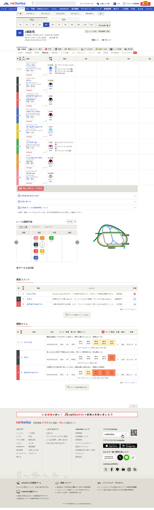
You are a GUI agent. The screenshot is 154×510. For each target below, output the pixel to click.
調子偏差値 (115, 53)
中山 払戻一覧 (103, 25)
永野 (50, 117)
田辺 (50, 102)
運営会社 (78, 457)
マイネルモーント (85, 348)
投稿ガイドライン (82, 447)
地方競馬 (74, 9)
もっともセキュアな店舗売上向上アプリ (118, 487)
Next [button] (77, 242)
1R (20, 25)
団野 (50, 71)
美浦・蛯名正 (30, 86)
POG (133, 9)
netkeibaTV (64, 9)
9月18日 (60, 14)
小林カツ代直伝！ (69, 492)
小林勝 (50, 148)
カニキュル (30, 173)
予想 (33, 9)
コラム (54, 9)
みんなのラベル (129, 53)
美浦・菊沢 (30, 179)
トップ (3, 9)
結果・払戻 (101, 49)
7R (59, 25)
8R (66, 25)
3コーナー (36, 227)
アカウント (32, 453)
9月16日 (30, 14)
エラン (29, 80)
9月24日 (90, 14)
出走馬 (20, 53)
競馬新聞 (107, 9)
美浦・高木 (30, 70)
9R (72, 25)
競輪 (145, 3)
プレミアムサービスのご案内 (57, 436)
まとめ (140, 9)
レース (21, 9)
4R (40, 25)
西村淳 (50, 164)
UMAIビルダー (43, 9)
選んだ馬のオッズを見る (31, 188)
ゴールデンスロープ (34, 127)
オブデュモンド (84, 363)
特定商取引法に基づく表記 (85, 450)
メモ (73, 53)
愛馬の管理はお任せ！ (32, 496)
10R (78, 25)
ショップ (97, 9)
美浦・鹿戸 (30, 163)
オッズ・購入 (35, 49)
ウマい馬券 (20, 440)
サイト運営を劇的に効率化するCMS (116, 490)
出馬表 (22, 49)
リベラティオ (31, 142)
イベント (149, 9)
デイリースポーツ (131, 309)
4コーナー (49, 227)
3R (33, 25)
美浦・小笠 (30, 132)
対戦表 (106, 53)
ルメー (50, 179)
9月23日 (75, 14)
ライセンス (79, 453)
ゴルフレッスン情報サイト (73, 490)
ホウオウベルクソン (34, 96)
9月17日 (45, 14)
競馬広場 (31, 440)
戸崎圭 (50, 86)
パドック (91, 53)
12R (91, 25)
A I (27, 9)
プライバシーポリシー (83, 443)
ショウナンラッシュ (86, 378)
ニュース (12, 9)
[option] (46, 246)
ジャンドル (30, 65)
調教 (58, 49)
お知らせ (49, 433)
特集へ (94, 40)
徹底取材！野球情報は (73, 487)
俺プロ (116, 9)
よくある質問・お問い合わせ (57, 440)
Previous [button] (16, 242)
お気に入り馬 (33, 450)
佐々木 (50, 133)
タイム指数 (65, 53)
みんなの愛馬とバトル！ (33, 487)
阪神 (64, 20)
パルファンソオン (33, 111)
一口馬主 (125, 9)
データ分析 (86, 49)
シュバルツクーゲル (34, 158)
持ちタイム (81, 53)
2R (27, 25)
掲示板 (128, 49)
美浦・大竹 (30, 101)
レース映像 (115, 49)
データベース (86, 9)
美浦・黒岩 (30, 117)
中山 (32, 20)
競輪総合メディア (33, 498)
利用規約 (78, 440)
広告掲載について (82, 436)
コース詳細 (90, 31)
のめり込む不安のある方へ (56, 443)
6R (53, 25)
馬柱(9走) (55, 53)
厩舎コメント (71, 49)
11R (84, 25)
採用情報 (78, 433)
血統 (98, 53)
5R (46, 25)
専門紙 (37, 53)
